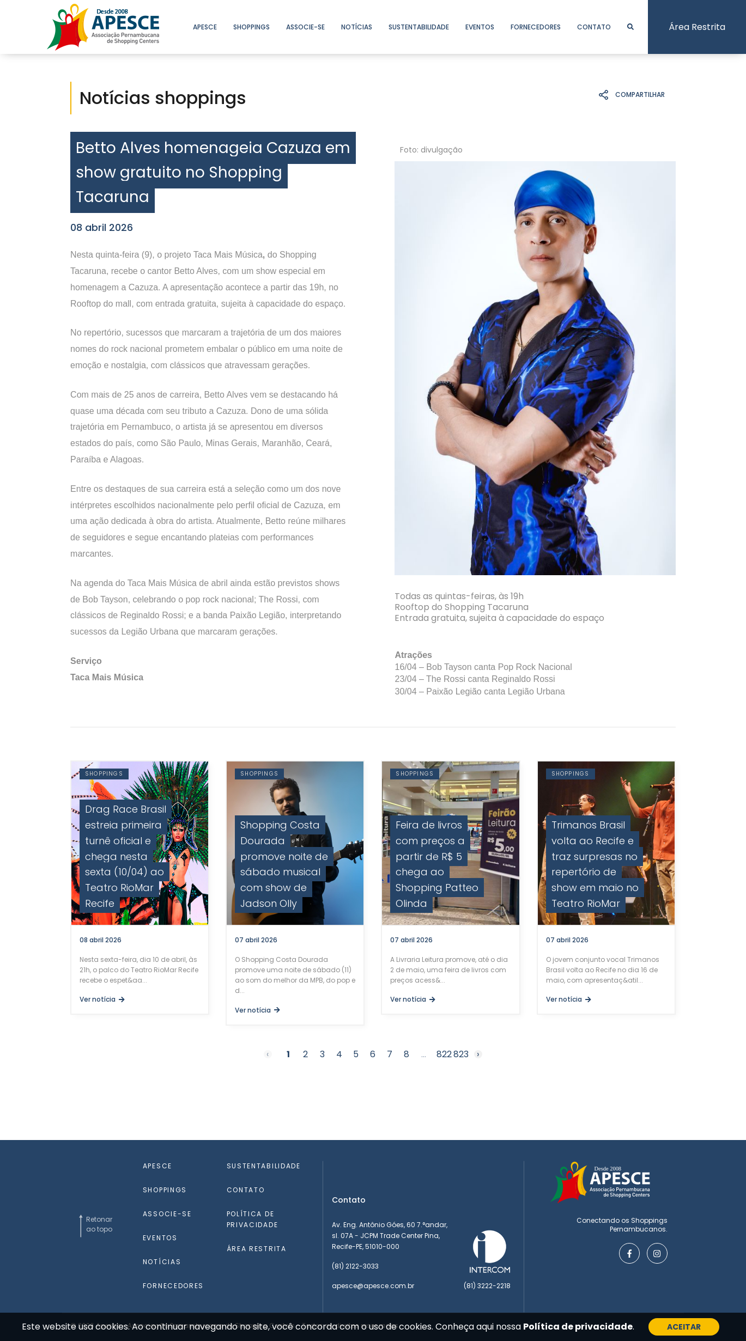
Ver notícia (102, 999)
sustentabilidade (419, 27)
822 (444, 1054)
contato (594, 27)
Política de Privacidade (252, 1219)
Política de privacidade (578, 1326)
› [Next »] (478, 1054)
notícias (356, 27)
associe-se (305, 27)
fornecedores (536, 27)
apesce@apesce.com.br (373, 1285)
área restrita (257, 1248)
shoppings (251, 27)
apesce (205, 27)
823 (461, 1054)
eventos (479, 27)
